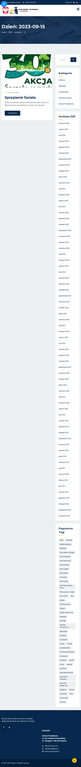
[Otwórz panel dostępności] (4, 4)
